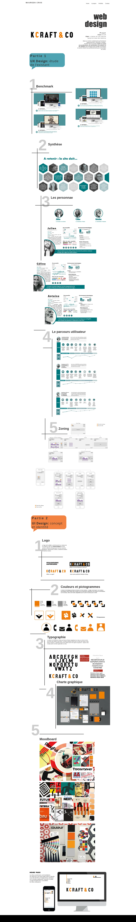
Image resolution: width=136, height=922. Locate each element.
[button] (100, 2)
